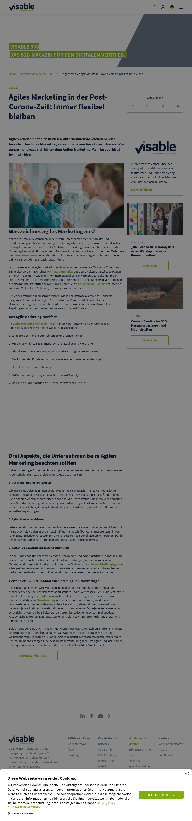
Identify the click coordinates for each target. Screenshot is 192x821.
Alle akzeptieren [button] (161, 794)
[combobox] (187, 773)
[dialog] (96, 795)
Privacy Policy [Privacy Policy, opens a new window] (103, 803)
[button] (71, 807)
